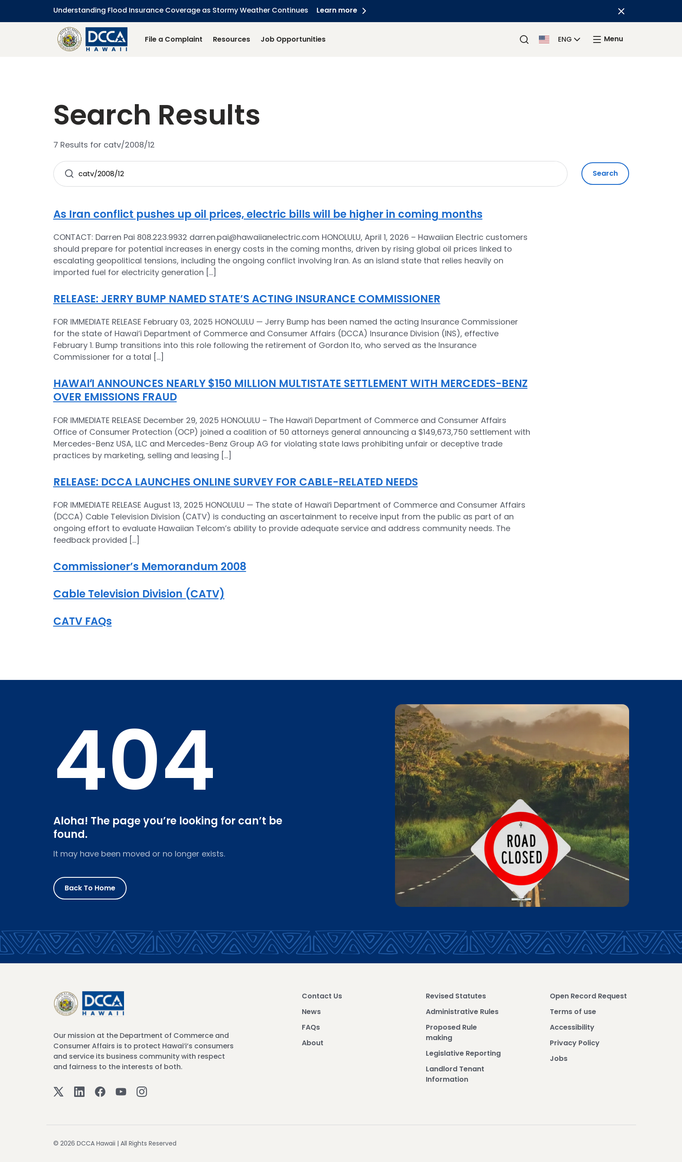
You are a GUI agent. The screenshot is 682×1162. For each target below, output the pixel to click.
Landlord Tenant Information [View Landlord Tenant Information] (455, 1074)
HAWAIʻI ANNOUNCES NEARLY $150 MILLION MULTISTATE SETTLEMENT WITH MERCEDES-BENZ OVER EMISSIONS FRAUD (290, 390)
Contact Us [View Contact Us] (322, 996)
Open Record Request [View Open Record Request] (588, 996)
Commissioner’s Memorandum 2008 (149, 566)
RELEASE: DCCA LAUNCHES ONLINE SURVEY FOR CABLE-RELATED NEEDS (235, 482)
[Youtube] (121, 1091)
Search (605, 173)
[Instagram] (142, 1091)
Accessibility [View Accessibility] (572, 1027)
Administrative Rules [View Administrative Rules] (462, 1012)
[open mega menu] (607, 39)
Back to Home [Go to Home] (90, 888)
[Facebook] (100, 1091)
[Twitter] (58, 1091)
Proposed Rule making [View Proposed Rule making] (451, 1032)
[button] (560, 39)
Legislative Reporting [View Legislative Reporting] (463, 1053)
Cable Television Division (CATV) (139, 594)
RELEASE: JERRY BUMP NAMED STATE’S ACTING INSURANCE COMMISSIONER (247, 299)
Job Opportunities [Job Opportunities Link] (293, 39)
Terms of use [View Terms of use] (573, 1012)
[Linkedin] (79, 1091)
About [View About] (312, 1043)
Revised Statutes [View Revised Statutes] (456, 996)
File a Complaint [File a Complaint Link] (173, 39)
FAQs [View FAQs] (311, 1027)
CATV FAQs (82, 621)
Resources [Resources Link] (231, 39)
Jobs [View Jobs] (559, 1059)
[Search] (524, 39)
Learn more (343, 10)
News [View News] (311, 1012)
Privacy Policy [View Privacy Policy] (575, 1043)
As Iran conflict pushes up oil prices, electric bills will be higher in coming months (268, 214)
